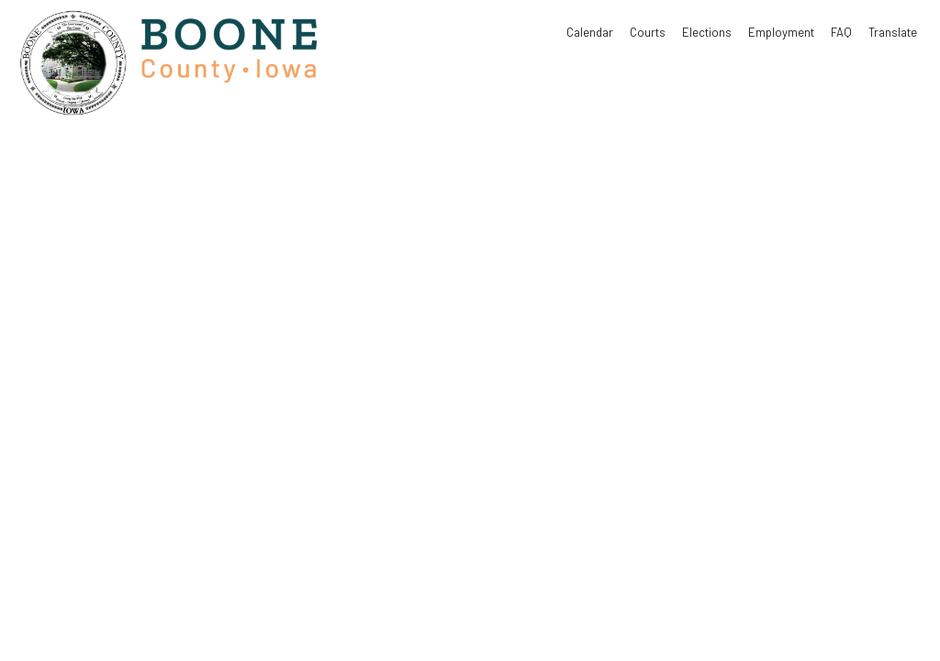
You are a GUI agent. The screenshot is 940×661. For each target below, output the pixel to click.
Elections (707, 32)
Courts (648, 32)
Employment (781, 32)
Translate (892, 32)
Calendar (589, 32)
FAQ (841, 32)
